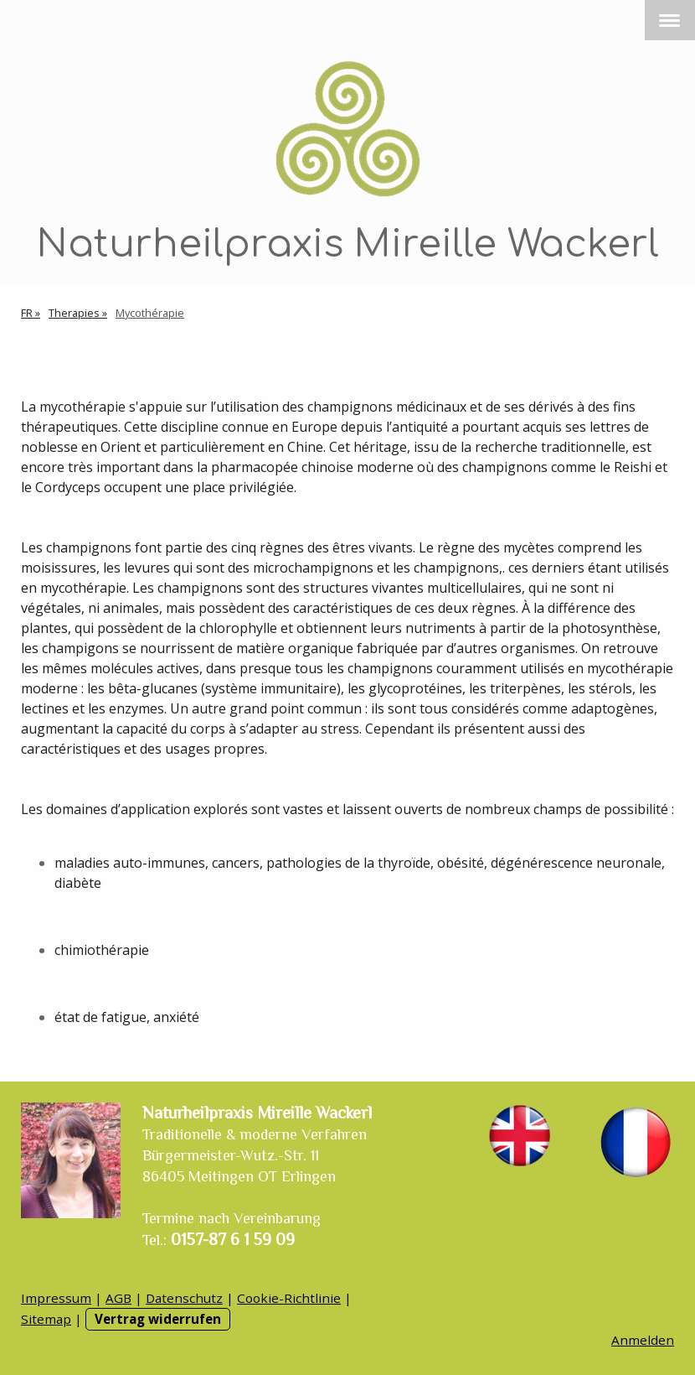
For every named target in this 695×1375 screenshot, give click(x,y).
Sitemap (46, 1318)
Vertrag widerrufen (158, 1318)
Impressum (56, 1297)
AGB (118, 1297)
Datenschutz (184, 1297)
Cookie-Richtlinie (289, 1297)
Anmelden (642, 1339)
